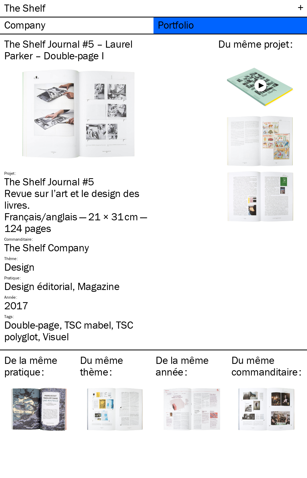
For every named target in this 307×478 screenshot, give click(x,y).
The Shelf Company (46, 247)
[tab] (77, 25)
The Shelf (24, 7)
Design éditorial (38, 286)
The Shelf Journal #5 (49, 181)
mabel (87, 324)
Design (19, 266)
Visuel (56, 336)
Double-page (31, 324)
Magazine (98, 286)
